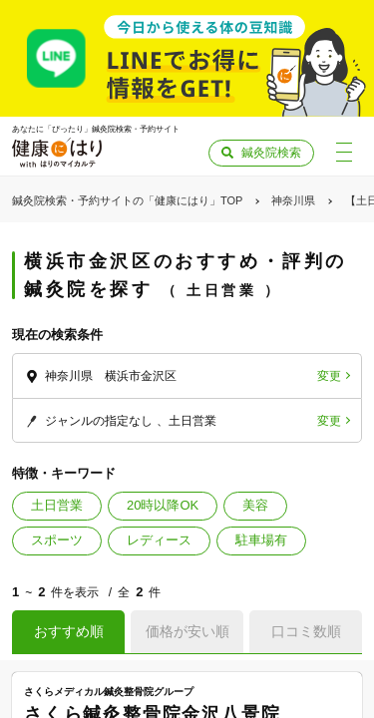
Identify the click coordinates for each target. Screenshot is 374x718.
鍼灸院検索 (271, 153)
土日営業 (57, 505)
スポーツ (57, 540)
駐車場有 (261, 540)
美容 (255, 505)
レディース (159, 540)
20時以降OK (162, 505)
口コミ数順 (306, 631)
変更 (329, 376)
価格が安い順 (187, 631)
